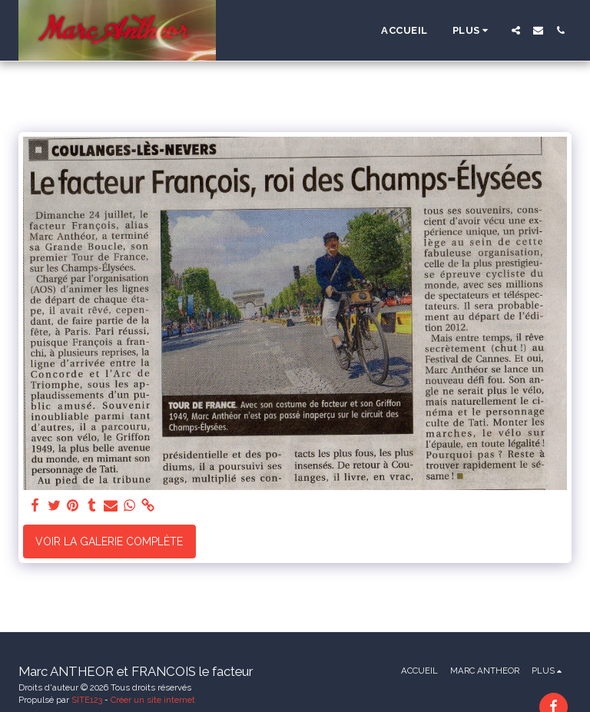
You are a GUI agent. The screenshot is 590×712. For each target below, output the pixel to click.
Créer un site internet (153, 699)
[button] (515, 30)
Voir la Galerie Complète (109, 541)
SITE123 (86, 699)
